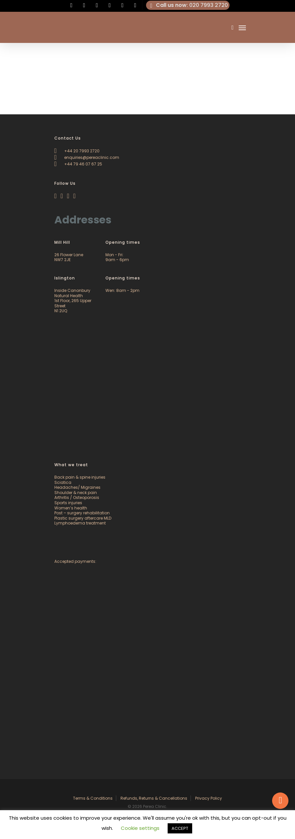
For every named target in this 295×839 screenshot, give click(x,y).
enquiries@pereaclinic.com (86, 157)
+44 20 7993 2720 (77, 151)
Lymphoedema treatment (80, 523)
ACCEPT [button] (180, 828)
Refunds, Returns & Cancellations (153, 798)
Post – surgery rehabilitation (82, 513)
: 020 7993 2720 (188, 5)
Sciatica (62, 482)
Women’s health (70, 508)
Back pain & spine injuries (79, 477)
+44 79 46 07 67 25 (78, 164)
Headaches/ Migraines (77, 487)
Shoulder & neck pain (75, 492)
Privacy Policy (208, 798)
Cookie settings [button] (140, 828)
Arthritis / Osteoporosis (76, 497)
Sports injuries (68, 502)
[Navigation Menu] (242, 27)
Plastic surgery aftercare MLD (82, 518)
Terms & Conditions (93, 798)
